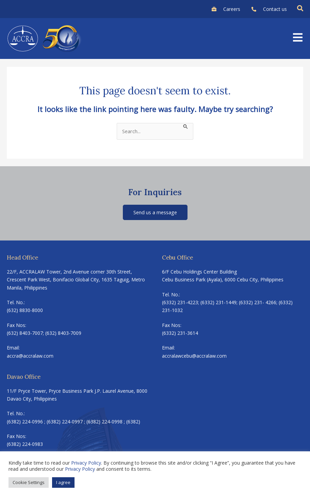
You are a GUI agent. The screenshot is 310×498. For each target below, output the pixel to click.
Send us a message (155, 212)
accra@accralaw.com (30, 356)
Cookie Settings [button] (29, 482)
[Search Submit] (185, 126)
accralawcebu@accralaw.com (194, 356)
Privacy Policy (86, 463)
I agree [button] (63, 482)
